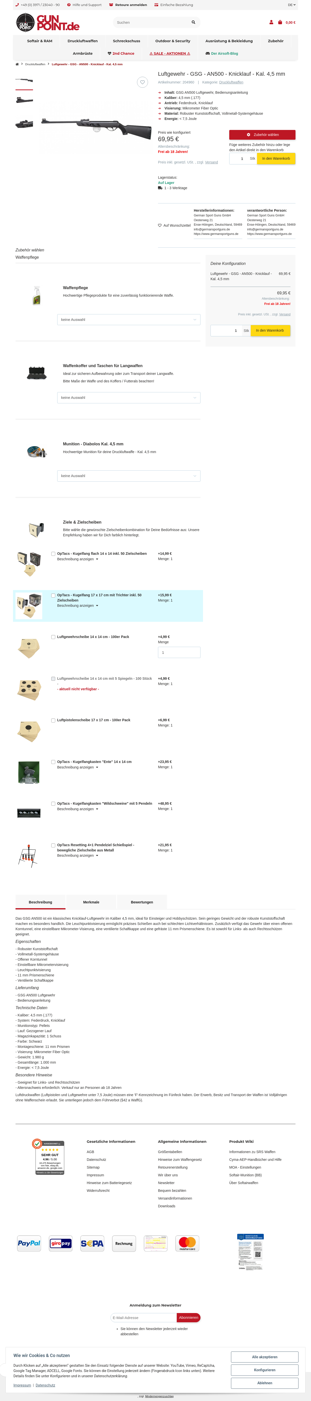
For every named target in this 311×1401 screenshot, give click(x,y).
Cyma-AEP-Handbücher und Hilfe (255, 1160)
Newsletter (166, 1183)
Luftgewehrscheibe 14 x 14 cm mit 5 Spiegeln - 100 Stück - (105, 684)
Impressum (95, 1175)
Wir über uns (168, 1175)
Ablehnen (264, 1383)
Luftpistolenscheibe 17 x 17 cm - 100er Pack (93, 720)
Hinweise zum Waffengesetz (180, 1160)
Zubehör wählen (263, 135)
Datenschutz (96, 1160)
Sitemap (93, 1167)
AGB (90, 1152)
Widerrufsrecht (98, 1191)
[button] (271, 22)
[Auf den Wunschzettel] (142, 82)
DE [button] (292, 5)
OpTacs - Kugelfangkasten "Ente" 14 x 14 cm (94, 762)
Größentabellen (170, 1152)
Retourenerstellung (173, 1167)
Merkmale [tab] (91, 902)
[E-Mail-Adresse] (143, 1317)
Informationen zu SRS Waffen (252, 1152)
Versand (211, 162)
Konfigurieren (264, 1370)
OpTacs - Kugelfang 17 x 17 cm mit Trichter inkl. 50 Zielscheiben (99, 597)
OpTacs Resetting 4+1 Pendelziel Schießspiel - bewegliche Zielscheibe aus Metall (95, 847)
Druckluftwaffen (231, 82)
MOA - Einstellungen (245, 1167)
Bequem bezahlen (172, 1191)
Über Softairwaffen (243, 1183)
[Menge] (239, 158)
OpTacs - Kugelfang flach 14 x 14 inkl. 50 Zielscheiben (102, 554)
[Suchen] (150, 22)
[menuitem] (40, 41)
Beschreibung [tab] (40, 902)
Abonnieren (188, 1317)
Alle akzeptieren (264, 1357)
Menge (163, 642)
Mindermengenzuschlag (159, 1396)
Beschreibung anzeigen (77, 559)
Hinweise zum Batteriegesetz (109, 1183)
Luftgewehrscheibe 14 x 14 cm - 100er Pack (93, 637)
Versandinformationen (175, 1198)
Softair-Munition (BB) (245, 1175)
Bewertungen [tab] (142, 902)
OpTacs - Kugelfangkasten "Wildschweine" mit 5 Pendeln (104, 803)
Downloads (166, 1206)
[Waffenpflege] (128, 319)
